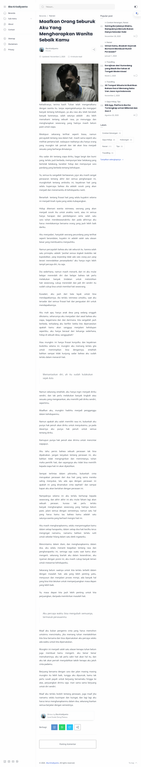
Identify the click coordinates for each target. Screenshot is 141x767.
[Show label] (112, 159)
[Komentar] (136, 36)
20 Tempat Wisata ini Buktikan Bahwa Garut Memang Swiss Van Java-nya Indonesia (121, 88)
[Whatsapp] (17, 761)
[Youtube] (13, 761)
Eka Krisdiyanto (18, 6)
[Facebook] (4, 761)
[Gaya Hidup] (112, 101)
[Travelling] (111, 62)
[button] (136, 7)
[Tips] (118, 101)
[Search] (77, 7)
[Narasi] (125, 22)
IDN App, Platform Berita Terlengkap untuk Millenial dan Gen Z (121, 108)
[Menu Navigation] (4, 6)
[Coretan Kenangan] (115, 22)
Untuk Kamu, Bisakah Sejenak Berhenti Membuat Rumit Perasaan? (120, 48)
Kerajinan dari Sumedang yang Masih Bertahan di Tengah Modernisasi (118, 68)
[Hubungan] (126, 140)
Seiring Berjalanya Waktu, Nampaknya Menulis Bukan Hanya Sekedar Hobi (119, 29)
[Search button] (42, 7)
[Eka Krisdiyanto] (52, 48)
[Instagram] (9, 761)
